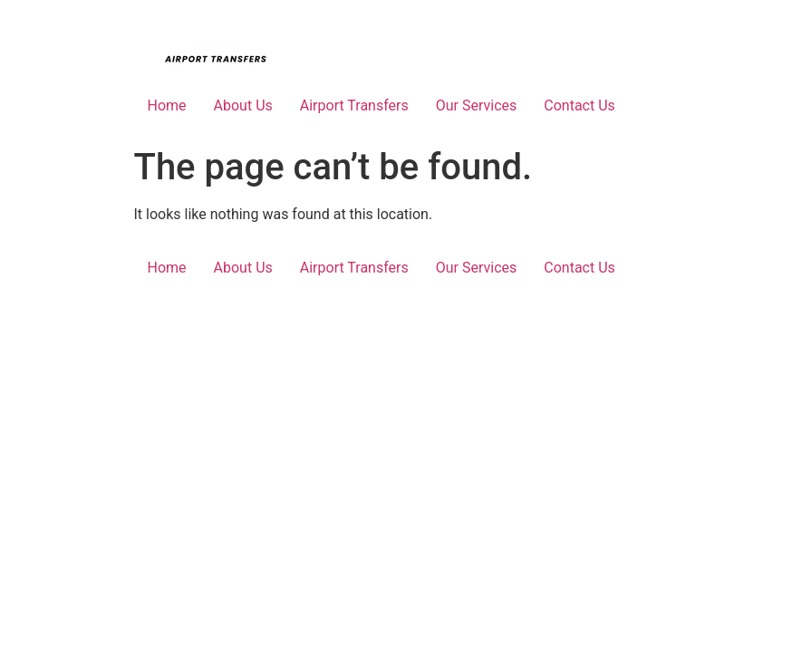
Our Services (476, 105)
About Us (243, 105)
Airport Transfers (354, 105)
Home (167, 105)
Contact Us (579, 105)
